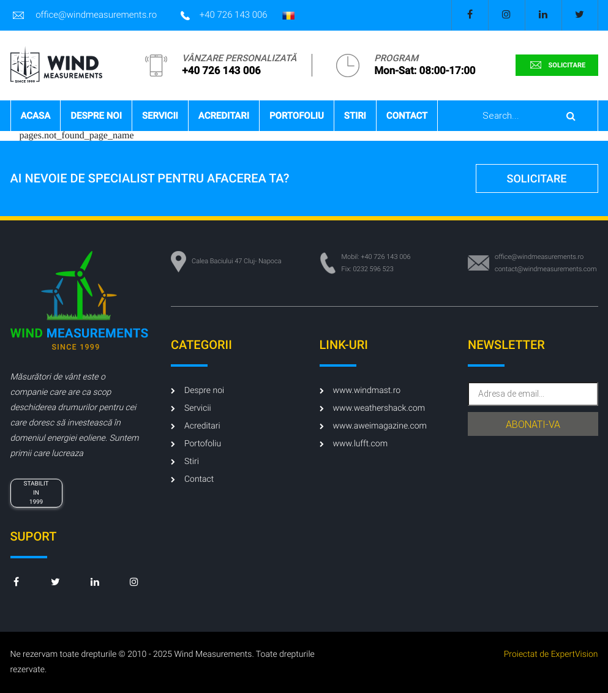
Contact (406, 115)
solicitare (556, 65)
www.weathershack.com (373, 408)
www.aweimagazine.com (373, 426)
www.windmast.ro (360, 390)
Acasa (36, 115)
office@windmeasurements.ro (83, 15)
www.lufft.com (354, 444)
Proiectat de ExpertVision (551, 654)
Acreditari (223, 115)
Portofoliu (296, 115)
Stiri (355, 115)
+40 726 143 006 (224, 15)
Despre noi (96, 115)
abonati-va (533, 424)
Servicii (160, 115)
